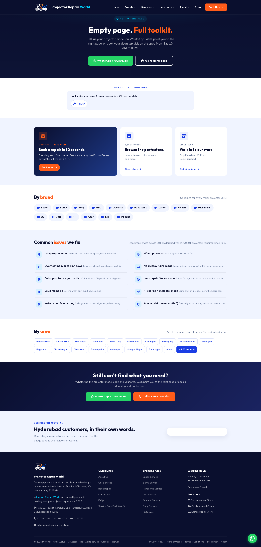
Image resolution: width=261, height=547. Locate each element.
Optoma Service (151, 500)
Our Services (105, 482)
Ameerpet (206, 341)
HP (72, 217)
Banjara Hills (43, 341)
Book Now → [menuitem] (216, 7)
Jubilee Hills (62, 341)
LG (40, 217)
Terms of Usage (174, 541)
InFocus (123, 217)
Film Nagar (80, 341)
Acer (89, 217)
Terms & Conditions (194, 541)
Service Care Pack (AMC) (111, 506)
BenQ (61, 207)
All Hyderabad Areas (201, 506)
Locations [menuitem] (167, 7)
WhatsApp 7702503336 (111, 60)
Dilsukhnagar (61, 349)
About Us (103, 477)
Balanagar (154, 349)
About (224, 541)
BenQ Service (150, 482)
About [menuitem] (184, 7)
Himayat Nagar (135, 349)
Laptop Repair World (48, 497)
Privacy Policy (156, 541)
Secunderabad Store (200, 500)
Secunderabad (187, 341)
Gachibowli (133, 341)
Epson (42, 207)
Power (79, 103)
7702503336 (43, 518)
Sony (79, 207)
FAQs (101, 500)
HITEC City (115, 341)
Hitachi (180, 207)
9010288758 (76, 518)
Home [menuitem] (115, 7)
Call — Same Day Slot (154, 396)
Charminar (79, 349)
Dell (56, 217)
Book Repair (104, 488)
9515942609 (60, 518)
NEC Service (149, 494)
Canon (160, 207)
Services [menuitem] (147, 7)
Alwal (169, 349)
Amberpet (115, 349)
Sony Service (150, 506)
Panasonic (138, 207)
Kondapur (150, 341)
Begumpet (41, 349)
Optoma (116, 207)
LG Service (148, 512)
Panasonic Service (152, 488)
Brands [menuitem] (130, 7)
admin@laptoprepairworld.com (53, 525)
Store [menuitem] (198, 7)
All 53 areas (186, 349)
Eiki (105, 217)
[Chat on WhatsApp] (252, 538)
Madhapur (98, 341)
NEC (96, 207)
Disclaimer (212, 541)
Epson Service (150, 477)
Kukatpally (167, 341)
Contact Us (104, 494)
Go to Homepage (154, 60)
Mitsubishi (202, 207)
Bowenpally (97, 349)
